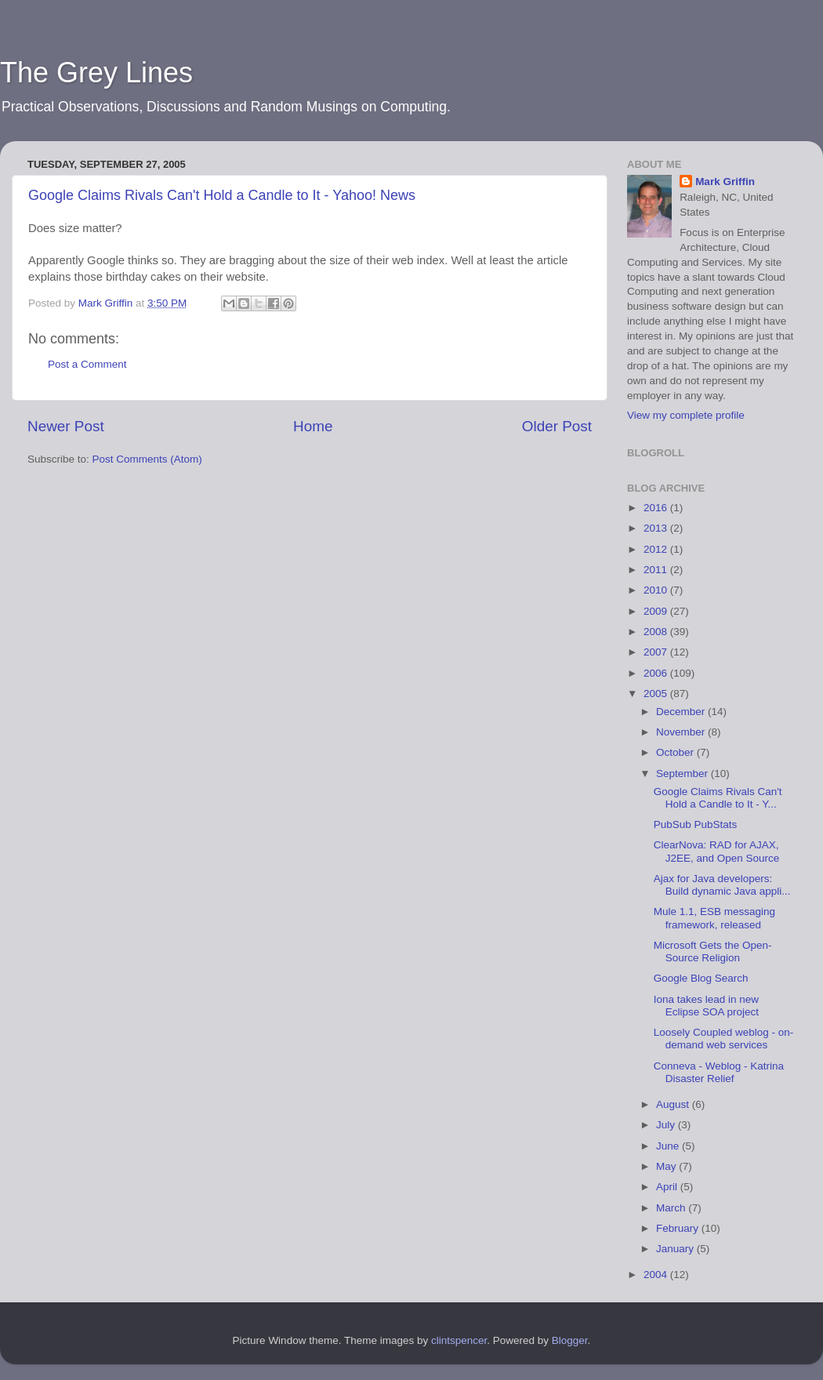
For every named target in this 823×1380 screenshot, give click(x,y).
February (679, 1228)
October (676, 752)
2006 (657, 673)
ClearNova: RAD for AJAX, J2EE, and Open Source (717, 851)
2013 (657, 528)
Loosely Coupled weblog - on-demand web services (724, 1038)
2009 (657, 611)
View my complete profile (686, 415)
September (683, 773)
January (676, 1249)
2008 (657, 631)
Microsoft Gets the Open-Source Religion (713, 951)
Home (312, 426)
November (682, 732)
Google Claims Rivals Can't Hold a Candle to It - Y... (718, 798)
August (674, 1104)
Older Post (557, 426)
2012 (657, 549)
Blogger (570, 1340)
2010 (657, 590)
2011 (657, 570)
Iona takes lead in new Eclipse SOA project (706, 1005)
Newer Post (65, 426)
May (667, 1166)
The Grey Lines (96, 72)
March (672, 1208)
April (668, 1187)
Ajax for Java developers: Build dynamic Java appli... (722, 885)
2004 (657, 1274)
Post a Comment (87, 364)
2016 (657, 508)
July (667, 1125)
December (682, 711)
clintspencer (459, 1340)
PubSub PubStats (696, 824)
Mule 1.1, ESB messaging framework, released (714, 918)
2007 (657, 652)
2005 (657, 693)
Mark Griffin (725, 181)
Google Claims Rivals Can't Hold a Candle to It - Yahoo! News (221, 195)
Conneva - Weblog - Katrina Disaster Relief (719, 1072)
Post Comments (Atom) (147, 459)
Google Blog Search (701, 978)
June (669, 1146)
